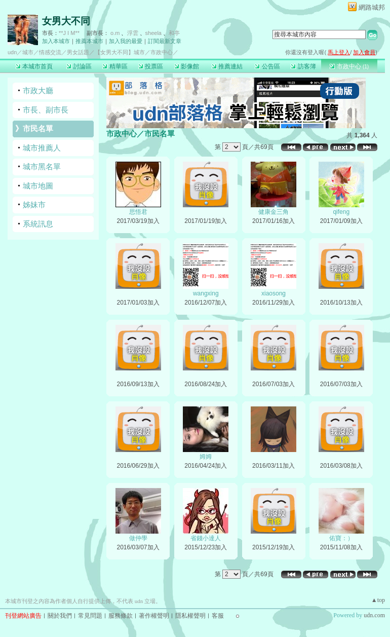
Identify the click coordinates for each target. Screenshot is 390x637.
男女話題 (78, 52)
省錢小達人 (205, 538)
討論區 (78, 66)
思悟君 (138, 211)
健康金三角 (273, 211)
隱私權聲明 (190, 615)
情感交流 (50, 52)
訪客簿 (303, 66)
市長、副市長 (45, 109)
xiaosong (273, 293)
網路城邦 (372, 7)
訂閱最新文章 (164, 41)
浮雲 (132, 33)
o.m (115, 33)
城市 (27, 52)
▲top (378, 600)
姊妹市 (34, 204)
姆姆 (206, 456)
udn (12, 52)
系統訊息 (38, 223)
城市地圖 (38, 185)
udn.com (374, 615)
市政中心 (349, 66)
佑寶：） (341, 538)
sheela (153, 33)
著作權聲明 (154, 615)
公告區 (267, 66)
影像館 (186, 66)
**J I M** (69, 33)
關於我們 (60, 615)
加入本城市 (56, 41)
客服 (218, 615)
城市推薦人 (42, 147)
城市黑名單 (42, 166)
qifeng (341, 211)
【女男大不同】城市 (120, 52)
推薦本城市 (89, 41)
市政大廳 (38, 90)
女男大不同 (66, 21)
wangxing (206, 293)
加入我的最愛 (125, 41)
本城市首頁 (34, 66)
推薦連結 (227, 66)
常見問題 (90, 615)
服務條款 (120, 615)
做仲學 (138, 538)
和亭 (174, 33)
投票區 (150, 66)
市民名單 (38, 128)
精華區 (114, 66)
